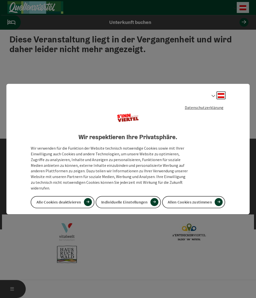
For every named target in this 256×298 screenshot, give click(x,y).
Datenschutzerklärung (204, 107)
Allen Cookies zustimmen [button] (190, 201)
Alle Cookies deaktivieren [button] (58, 201)
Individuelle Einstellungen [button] (124, 201)
